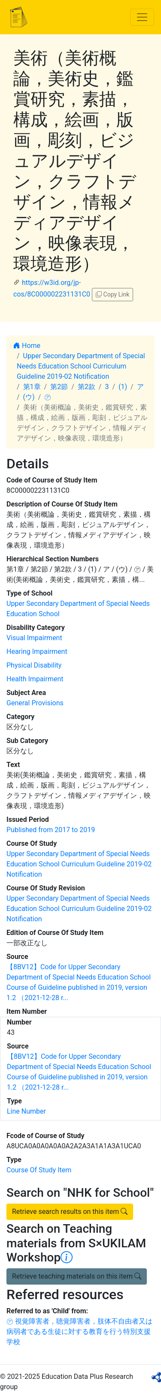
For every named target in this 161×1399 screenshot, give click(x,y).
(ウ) (29, 397)
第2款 (86, 387)
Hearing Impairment (36, 651)
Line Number (26, 1111)
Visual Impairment (34, 638)
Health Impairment (34, 679)
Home (26, 346)
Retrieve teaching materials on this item (76, 1276)
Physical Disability (33, 665)
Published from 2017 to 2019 (50, 830)
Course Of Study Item (38, 1170)
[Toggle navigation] (142, 17)
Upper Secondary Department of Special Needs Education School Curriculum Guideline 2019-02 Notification (81, 366)
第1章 (32, 387)
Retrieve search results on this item (70, 1211)
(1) (122, 387)
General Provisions (35, 703)
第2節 (59, 387)
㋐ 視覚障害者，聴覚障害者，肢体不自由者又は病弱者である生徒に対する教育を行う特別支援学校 (79, 1331)
